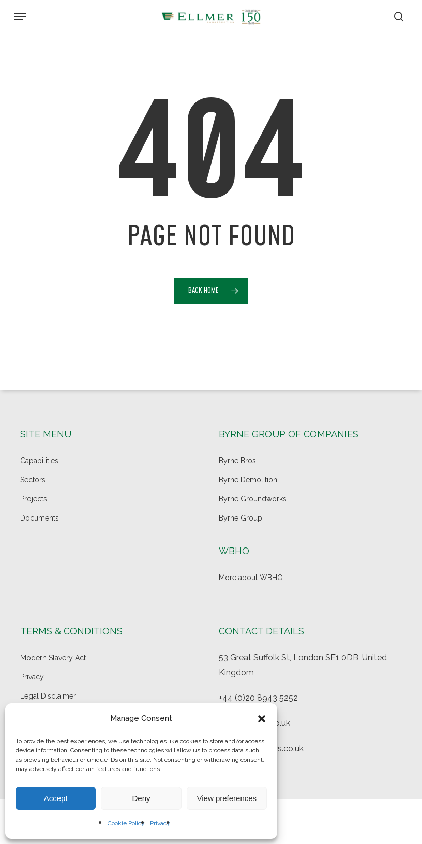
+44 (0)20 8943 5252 (258, 698)
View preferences (227, 798)
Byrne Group (240, 518)
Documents (39, 518)
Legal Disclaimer (48, 696)
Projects (33, 499)
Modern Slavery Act (53, 658)
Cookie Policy (126, 823)
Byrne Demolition (248, 480)
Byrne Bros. (238, 460)
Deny (141, 798)
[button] (262, 719)
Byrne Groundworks (253, 499)
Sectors (33, 480)
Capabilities (39, 460)
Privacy (160, 823)
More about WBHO (251, 577)
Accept (56, 798)
